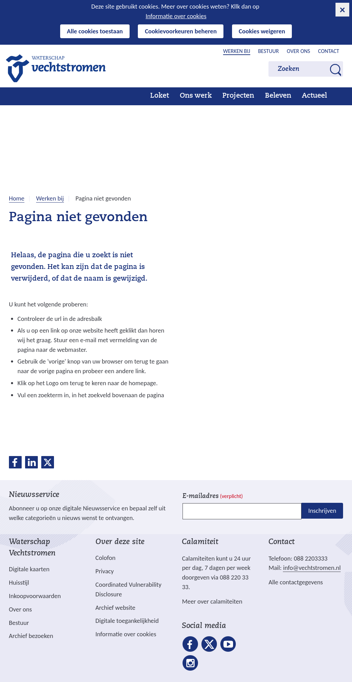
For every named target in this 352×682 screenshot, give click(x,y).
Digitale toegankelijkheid (127, 621)
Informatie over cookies (176, 16)
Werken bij (236, 51)
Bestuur (268, 51)
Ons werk (196, 96)
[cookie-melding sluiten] (342, 10)
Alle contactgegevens (295, 582)
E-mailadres (213, 496)
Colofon (106, 558)
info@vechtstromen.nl (312, 568)
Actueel (314, 96)
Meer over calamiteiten (212, 601)
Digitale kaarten (29, 569)
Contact (328, 51)
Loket (159, 96)
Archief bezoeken (31, 636)
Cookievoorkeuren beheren (181, 31)
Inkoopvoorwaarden (35, 596)
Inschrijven (322, 511)
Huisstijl (19, 582)
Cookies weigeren (262, 31)
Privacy (105, 571)
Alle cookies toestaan (95, 31)
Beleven (278, 96)
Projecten (238, 96)
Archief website (115, 607)
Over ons (298, 51)
